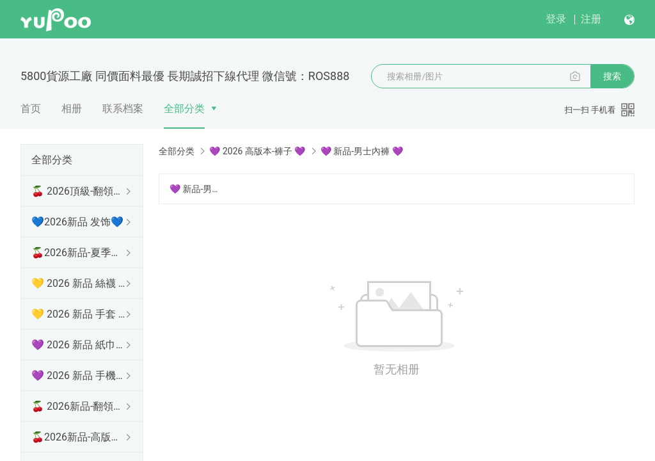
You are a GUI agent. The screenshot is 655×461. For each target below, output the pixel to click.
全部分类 (184, 108)
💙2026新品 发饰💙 (77, 222)
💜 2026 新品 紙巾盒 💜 (79, 345)
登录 (556, 19)
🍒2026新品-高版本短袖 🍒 (79, 437)
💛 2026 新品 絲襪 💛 (79, 283)
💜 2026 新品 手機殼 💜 (79, 375)
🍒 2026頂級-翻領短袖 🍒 (79, 191)
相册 (71, 108)
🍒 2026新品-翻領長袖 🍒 (79, 406)
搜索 (612, 76)
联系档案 (122, 108)
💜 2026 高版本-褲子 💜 (257, 151)
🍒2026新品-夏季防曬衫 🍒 (79, 253)
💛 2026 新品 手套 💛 (79, 314)
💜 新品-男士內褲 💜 (196, 189)
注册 (591, 19)
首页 (30, 108)
